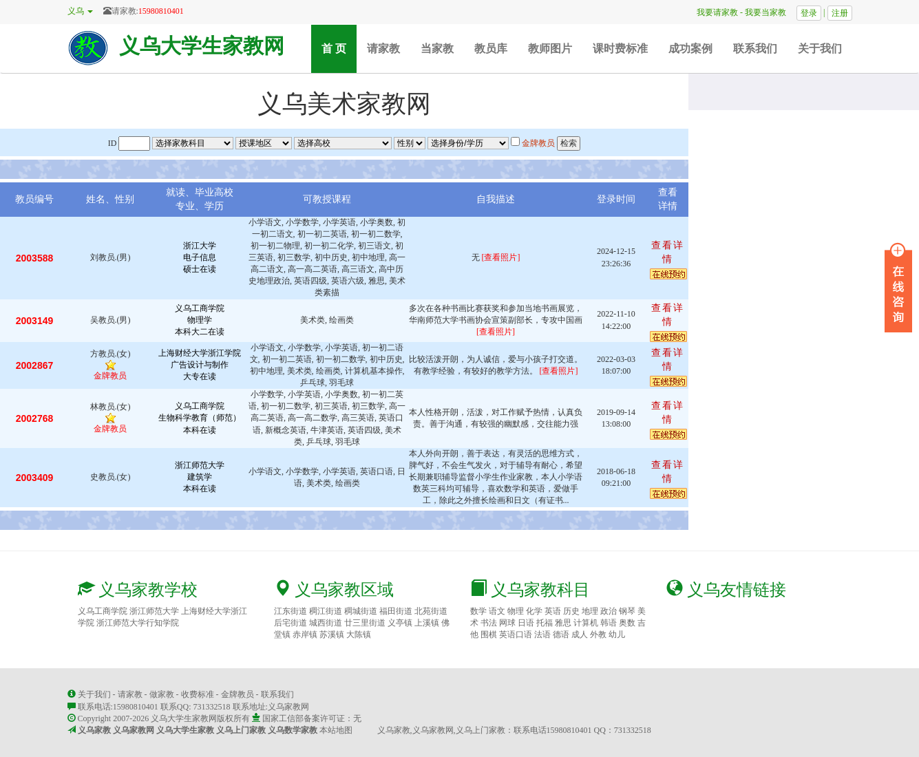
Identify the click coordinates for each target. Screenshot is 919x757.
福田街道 (395, 611)
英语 (553, 611)
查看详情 (667, 252)
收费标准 (197, 694)
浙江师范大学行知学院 (137, 623)
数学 (478, 611)
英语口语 (515, 634)
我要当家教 (769, 12)
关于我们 (820, 48)
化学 (534, 611)
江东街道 (290, 611)
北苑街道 (430, 611)
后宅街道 (290, 623)
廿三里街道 (364, 623)
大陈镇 (358, 634)
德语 (561, 634)
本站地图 (335, 730)
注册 (840, 13)
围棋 (488, 634)
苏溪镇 (331, 634)
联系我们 (755, 48)
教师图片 (550, 48)
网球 (507, 623)
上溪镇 (426, 623)
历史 (571, 611)
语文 (497, 611)
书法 (488, 623)
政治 (608, 611)
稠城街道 (360, 611)
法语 (542, 634)
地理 (590, 611)
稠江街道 (325, 611)
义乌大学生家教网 (201, 45)
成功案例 (690, 48)
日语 (526, 623)
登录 (809, 13)
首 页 (339, 47)
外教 (598, 634)
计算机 (585, 623)
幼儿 (617, 634)
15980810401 (161, 11)
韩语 (608, 623)
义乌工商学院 (102, 611)
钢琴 (627, 611)
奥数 (627, 623)
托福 (544, 623)
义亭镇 (400, 623)
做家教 (161, 694)
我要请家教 (713, 12)
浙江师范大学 (154, 611)
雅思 (563, 623)
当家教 (437, 48)
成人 (579, 634)
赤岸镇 (305, 634)
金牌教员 (237, 694)
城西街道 (325, 623)
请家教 (383, 48)
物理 (515, 611)
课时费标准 (620, 48)
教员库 (490, 48)
